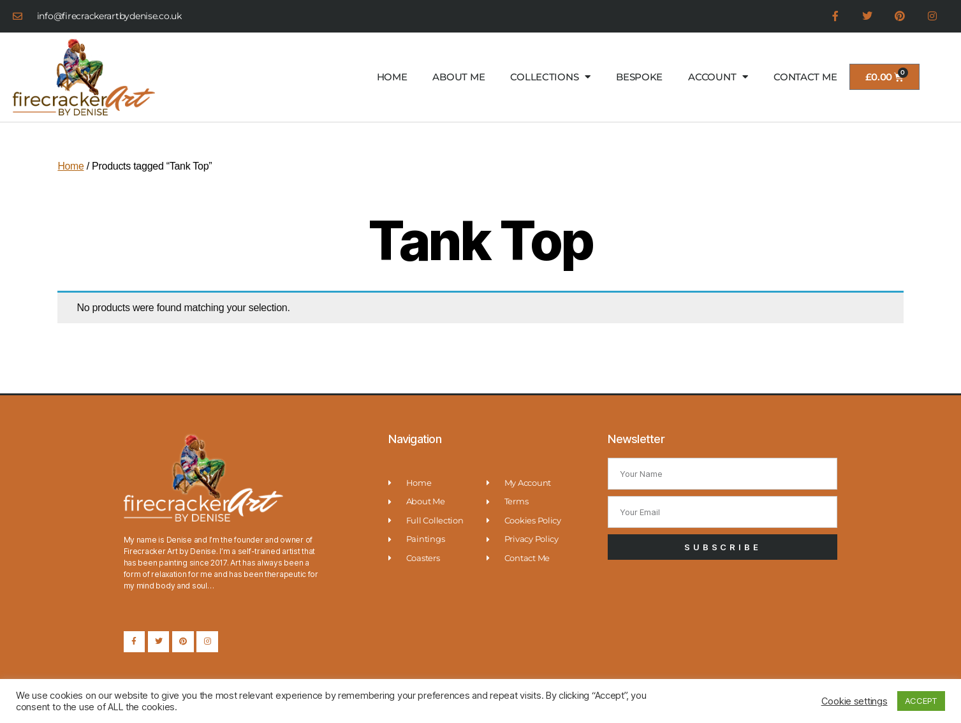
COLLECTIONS (550, 77)
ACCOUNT (718, 77)
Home (70, 166)
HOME (392, 77)
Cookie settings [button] (854, 701)
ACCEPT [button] (921, 701)
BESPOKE (639, 77)
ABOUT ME (458, 77)
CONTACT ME (805, 77)
